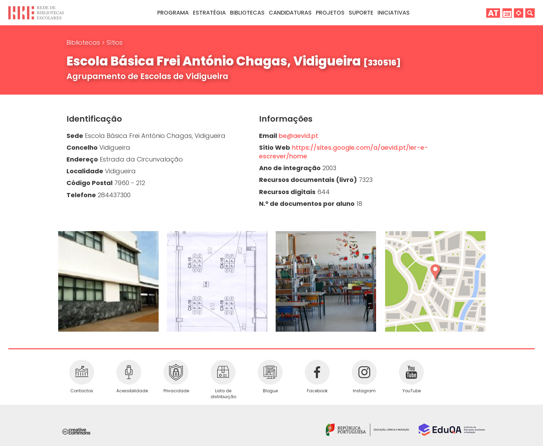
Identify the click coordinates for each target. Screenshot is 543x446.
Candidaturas (290, 13)
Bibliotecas (84, 42)
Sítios (115, 42)
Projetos (330, 13)
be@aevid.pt (298, 135)
